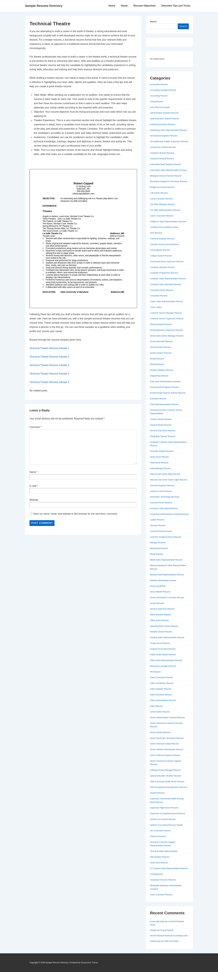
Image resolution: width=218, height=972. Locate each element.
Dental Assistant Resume (161, 324)
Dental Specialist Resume (161, 341)
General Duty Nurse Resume (162, 430)
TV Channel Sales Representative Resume (169, 868)
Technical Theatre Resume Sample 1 (49, 348)
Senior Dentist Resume (160, 732)
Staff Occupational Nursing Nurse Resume (168, 787)
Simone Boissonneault (160, 935)
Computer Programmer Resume (164, 273)
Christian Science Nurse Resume (164, 244)
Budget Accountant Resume (162, 187)
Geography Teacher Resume (162, 436)
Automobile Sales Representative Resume (168, 170)
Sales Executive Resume (161, 695)
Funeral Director (167, 930)
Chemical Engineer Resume (162, 238)
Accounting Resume (159, 96)
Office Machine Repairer (160, 614)
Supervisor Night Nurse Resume (164, 808)
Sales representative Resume (163, 700)
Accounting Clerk (180, 935)
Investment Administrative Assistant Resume (169, 514)
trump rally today (157, 921)
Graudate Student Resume (161, 451)
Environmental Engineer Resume (164, 387)
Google (153, 930)
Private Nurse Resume (160, 643)
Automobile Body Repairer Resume (165, 164)
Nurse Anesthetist (157, 586)
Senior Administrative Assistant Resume (167, 717)
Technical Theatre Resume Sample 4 (49, 373)
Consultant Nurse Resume (161, 290)
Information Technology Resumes (164, 497)
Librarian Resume (158, 525)
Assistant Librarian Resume (162, 153)
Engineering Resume (159, 376)
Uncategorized (156, 874)
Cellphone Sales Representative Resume (168, 221)
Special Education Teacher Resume (165, 776)
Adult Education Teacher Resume (164, 118)
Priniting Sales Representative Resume (167, 637)
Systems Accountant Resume (163, 819)
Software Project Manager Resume (165, 770)
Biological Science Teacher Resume (165, 176)
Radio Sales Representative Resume (166, 660)
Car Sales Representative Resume (165, 210)
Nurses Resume (157, 603)
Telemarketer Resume (159, 857)
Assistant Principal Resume (162, 158)
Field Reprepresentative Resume (164, 404)
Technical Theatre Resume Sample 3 (49, 365)
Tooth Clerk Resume (159, 863)
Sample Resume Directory (44, 5)
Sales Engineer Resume (160, 689)
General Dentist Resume (161, 425)
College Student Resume (161, 256)
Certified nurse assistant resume (164, 227)
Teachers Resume (158, 836)
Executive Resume (158, 398)
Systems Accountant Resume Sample (166, 825)
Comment (36, 427)
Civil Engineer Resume (160, 250)
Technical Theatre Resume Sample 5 (49, 382)
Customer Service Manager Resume (166, 313)
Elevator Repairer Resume (161, 370)
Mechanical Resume (159, 548)
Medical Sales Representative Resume (167, 574)
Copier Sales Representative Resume (166, 301)
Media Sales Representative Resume (166, 560)
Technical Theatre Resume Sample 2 (49, 356)
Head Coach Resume (159, 457)
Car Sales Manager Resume (162, 204)
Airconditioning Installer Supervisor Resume (169, 141)
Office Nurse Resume (159, 620)
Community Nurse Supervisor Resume (167, 261)
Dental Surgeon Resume (161, 353)
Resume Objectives (144, 5)
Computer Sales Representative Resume (168, 278)
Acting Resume (156, 101)
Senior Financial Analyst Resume (164, 744)
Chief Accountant (171, 941)
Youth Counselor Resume (161, 894)
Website (34, 500)
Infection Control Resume (161, 491)
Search (153, 21)
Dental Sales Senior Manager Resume (167, 336)
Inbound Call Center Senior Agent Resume (168, 480)
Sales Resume (156, 706)
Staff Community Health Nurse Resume (167, 781)
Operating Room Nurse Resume (164, 626)
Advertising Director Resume (162, 124)
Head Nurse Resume (159, 462)
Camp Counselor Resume (161, 199)
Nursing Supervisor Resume (162, 609)
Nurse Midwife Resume (160, 592)
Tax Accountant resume (160, 830)
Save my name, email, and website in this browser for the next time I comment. (75, 513)
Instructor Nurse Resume (161, 502)
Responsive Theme (89, 962)
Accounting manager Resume (163, 90)
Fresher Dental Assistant (161, 419)
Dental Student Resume (160, 347)
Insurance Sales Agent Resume (164, 508)
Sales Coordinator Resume (162, 683)
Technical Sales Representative (163, 851)
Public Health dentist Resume (163, 654)
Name (33, 472)
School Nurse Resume (160, 712)
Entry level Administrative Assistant (165, 381)
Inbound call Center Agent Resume (165, 474)
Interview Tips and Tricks (176, 5)
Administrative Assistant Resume (164, 113)
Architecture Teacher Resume (163, 147)
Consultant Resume (158, 296)
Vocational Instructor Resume (163, 880)
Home (111, 5)
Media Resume (156, 554)
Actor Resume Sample (160, 107)
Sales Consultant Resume (161, 677)
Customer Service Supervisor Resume (166, 318)
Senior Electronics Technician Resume (167, 738)
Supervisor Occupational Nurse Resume (167, 813)
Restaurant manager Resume (163, 666)
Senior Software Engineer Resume (165, 755)
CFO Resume (156, 233)
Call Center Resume (159, 193)
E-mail (33, 486)
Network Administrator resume (163, 580)
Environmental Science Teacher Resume (168, 393)
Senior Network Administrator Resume (166, 749)
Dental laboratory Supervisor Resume (166, 330)
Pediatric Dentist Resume (161, 632)
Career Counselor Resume (161, 216)
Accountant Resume (159, 84)
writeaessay (155, 941)
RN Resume (155, 672)
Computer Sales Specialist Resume (165, 284)
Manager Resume (158, 542)
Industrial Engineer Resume (162, 485)
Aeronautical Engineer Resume (163, 136)
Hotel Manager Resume (160, 468)
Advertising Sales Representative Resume (168, 130)
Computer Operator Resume (162, 267)
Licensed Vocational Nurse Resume (165, 537)
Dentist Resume (157, 358)
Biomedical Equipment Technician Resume (168, 181)
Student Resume (157, 793)
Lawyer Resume (157, 520)
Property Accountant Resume (163, 649)
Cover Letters (156, 307)
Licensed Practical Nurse (161, 531)
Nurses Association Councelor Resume (167, 597)
